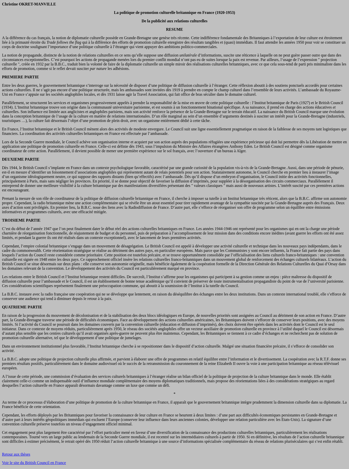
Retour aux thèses (16, 454)
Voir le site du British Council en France (34, 463)
